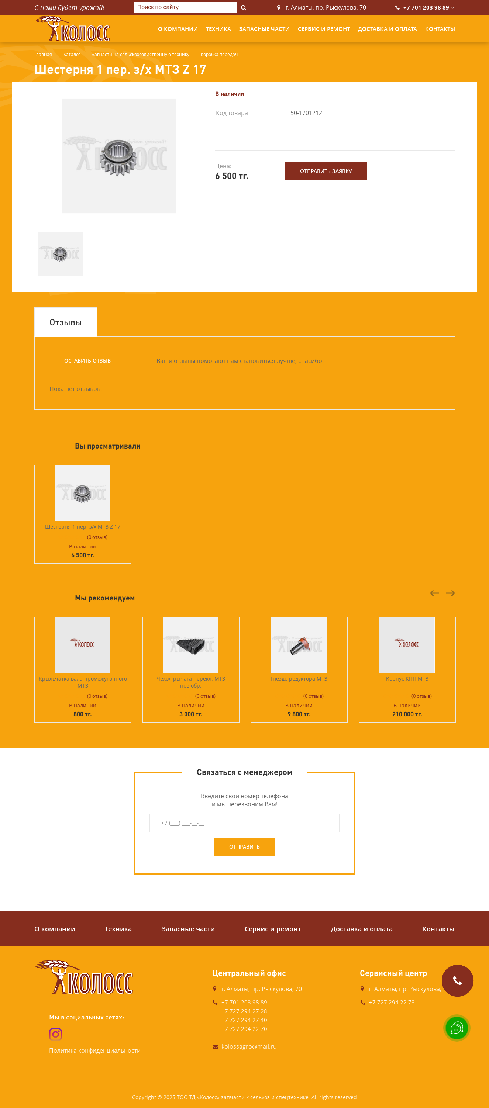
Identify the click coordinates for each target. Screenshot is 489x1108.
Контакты (440, 29)
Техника (218, 29)
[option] (119, 156)
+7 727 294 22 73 (392, 1002)
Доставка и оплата (387, 29)
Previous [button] (434, 593)
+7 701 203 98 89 (426, 7)
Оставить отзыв (87, 360)
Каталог (71, 54)
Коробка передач (219, 54)
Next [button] (450, 593)
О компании (178, 29)
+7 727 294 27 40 (244, 1020)
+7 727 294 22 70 (244, 1028)
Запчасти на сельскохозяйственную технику (140, 54)
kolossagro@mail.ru (249, 1046)
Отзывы (65, 321)
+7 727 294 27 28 (244, 1011)
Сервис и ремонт (324, 29)
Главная (43, 54)
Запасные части (264, 29)
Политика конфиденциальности (95, 1050)
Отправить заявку (326, 170)
